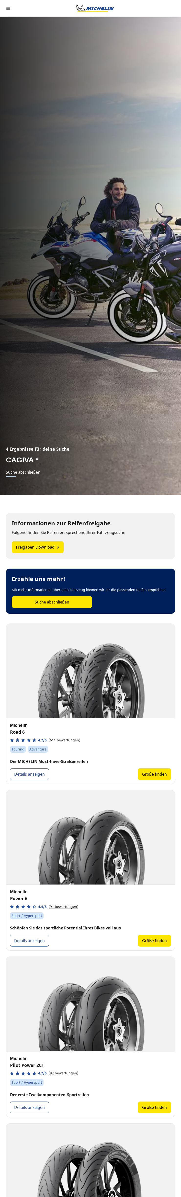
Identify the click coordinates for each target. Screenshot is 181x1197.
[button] (45, 740)
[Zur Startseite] (94, 8)
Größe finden (154, 774)
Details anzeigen (29, 774)
